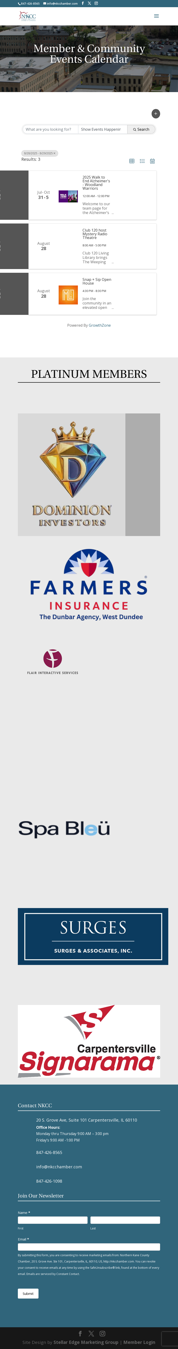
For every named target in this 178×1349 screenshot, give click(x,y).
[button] (156, 113)
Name (24, 1212)
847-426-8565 (49, 1152)
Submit (28, 1293)
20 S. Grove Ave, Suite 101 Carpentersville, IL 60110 (86, 1120)
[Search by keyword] (50, 129)
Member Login (139, 1342)
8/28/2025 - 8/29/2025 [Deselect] (39, 153)
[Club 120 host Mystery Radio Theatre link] (68, 246)
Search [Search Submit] (141, 129)
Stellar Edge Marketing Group (86, 1342)
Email (23, 1239)
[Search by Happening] (102, 129)
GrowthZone (100, 325)
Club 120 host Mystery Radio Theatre (95, 233)
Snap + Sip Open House (97, 281)
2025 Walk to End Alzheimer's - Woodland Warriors (96, 182)
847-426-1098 (49, 1181)
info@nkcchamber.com (59, 1166)
